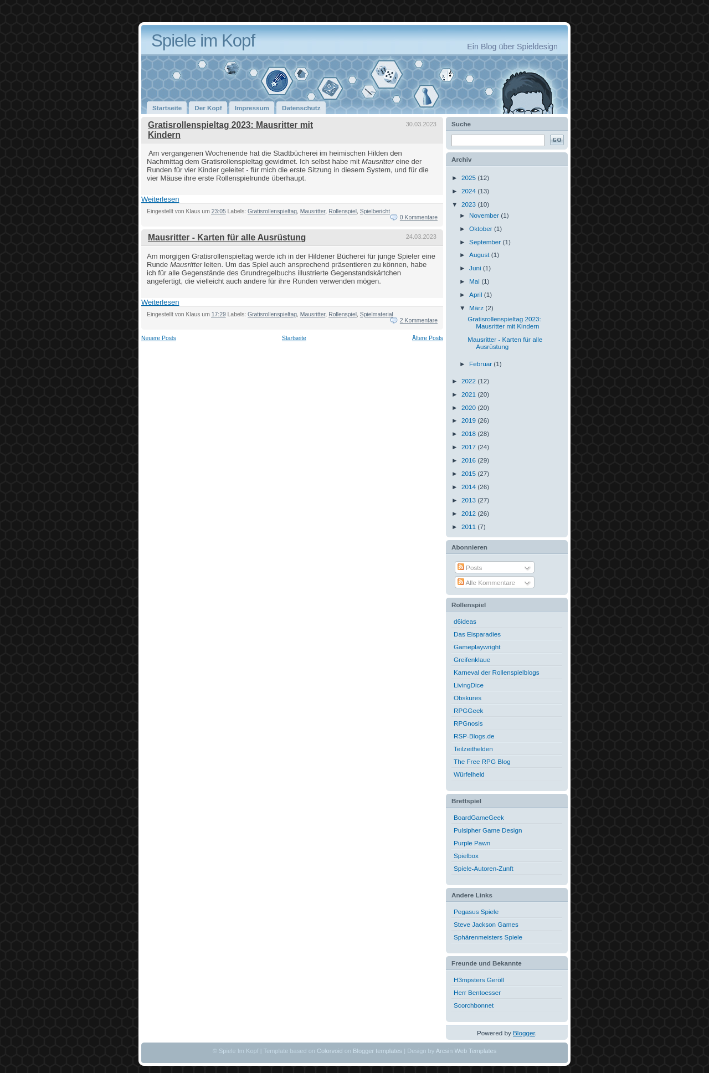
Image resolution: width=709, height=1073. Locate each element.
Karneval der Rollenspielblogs (497, 672)
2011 (469, 526)
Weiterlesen (160, 199)
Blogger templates (377, 1051)
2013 (469, 500)
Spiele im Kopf (203, 40)
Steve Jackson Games (486, 924)
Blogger (524, 1032)
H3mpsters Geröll (479, 979)
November (485, 215)
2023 (469, 204)
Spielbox (466, 855)
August (480, 254)
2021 (469, 394)
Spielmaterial (376, 314)
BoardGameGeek (479, 817)
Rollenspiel (342, 211)
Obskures (467, 697)
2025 (469, 177)
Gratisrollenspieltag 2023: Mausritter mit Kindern (504, 322)
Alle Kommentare (486, 582)
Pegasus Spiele (476, 911)
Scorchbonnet (474, 1005)
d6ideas (465, 621)
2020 (469, 407)
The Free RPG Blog (482, 761)
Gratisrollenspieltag (272, 211)
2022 (469, 380)
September (485, 241)
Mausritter (313, 211)
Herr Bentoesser (477, 992)
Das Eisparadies (477, 634)
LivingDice (469, 685)
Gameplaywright (477, 646)
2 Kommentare (419, 320)
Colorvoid (330, 1051)
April (476, 294)
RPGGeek (468, 710)
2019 (469, 420)
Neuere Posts (158, 338)
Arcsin (444, 1051)
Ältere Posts (427, 338)
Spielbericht (375, 211)
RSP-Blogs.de (474, 736)
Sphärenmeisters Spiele (488, 937)
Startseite (294, 338)
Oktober (481, 228)
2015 (469, 473)
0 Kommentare (419, 217)
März (477, 307)
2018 (469, 433)
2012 (469, 513)
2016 (469, 460)
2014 (469, 486)
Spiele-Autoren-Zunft (483, 868)
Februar (481, 363)
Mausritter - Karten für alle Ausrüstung (227, 237)
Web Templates (476, 1051)
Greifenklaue (472, 659)
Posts (470, 567)
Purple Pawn (472, 842)
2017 (469, 446)
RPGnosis (468, 723)
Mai (475, 281)
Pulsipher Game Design (488, 830)
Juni (476, 267)
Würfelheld (469, 774)
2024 (469, 190)
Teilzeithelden (473, 748)
